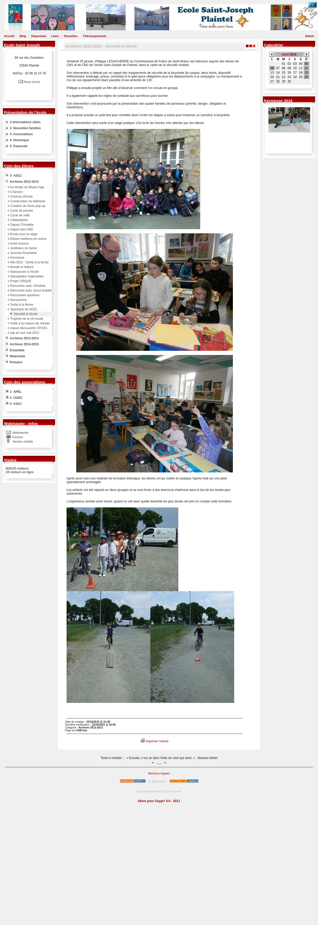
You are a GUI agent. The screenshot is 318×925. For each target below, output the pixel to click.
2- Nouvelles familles (23, 128)
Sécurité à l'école (25, 314)
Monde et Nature (21, 267)
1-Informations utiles (23, 122)
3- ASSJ (13, 175)
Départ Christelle (21, 225)
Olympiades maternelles (26, 276)
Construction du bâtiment (27, 201)
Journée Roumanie (23, 253)
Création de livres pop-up (27, 206)
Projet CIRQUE (20, 281)
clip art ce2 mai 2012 (24, 333)
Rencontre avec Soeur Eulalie (30, 290)
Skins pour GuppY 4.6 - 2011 (159, 801)
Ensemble (15, 350)
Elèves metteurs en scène (27, 239)
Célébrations (18, 220)
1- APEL (14, 392)
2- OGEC (14, 398)
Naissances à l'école (24, 272)
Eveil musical (18, 243)
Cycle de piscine (21, 210)
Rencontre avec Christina (27, 286)
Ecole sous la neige (23, 234)
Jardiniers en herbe (23, 248)
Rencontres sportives (24, 295)
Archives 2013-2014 (22, 338)
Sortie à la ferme (21, 304)
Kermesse (16, 257)
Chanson (16, 192)
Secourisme (18, 300)
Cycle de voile (19, 215)
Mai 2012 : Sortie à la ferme (29, 262)
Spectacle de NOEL (23, 309)
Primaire (14, 362)
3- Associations (19, 134)
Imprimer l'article (155, 741)
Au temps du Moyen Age (26, 187)
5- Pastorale (16, 146)
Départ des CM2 (21, 229)
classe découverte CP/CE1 (28, 328)
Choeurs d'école (21, 196)
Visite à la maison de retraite (29, 323)
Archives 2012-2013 (22, 181)
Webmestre (19, 433)
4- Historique (17, 140)
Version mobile (22, 441)
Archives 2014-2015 (22, 344)
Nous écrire (32, 82)
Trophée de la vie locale (26, 319)
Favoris (17, 437)
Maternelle (15, 356)
